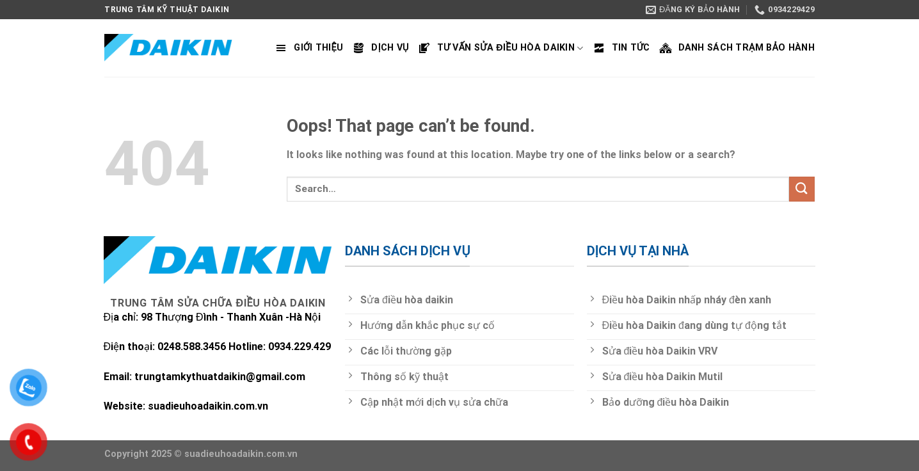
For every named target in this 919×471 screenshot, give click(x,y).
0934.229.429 (299, 346)
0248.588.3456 (192, 346)
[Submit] (802, 189)
